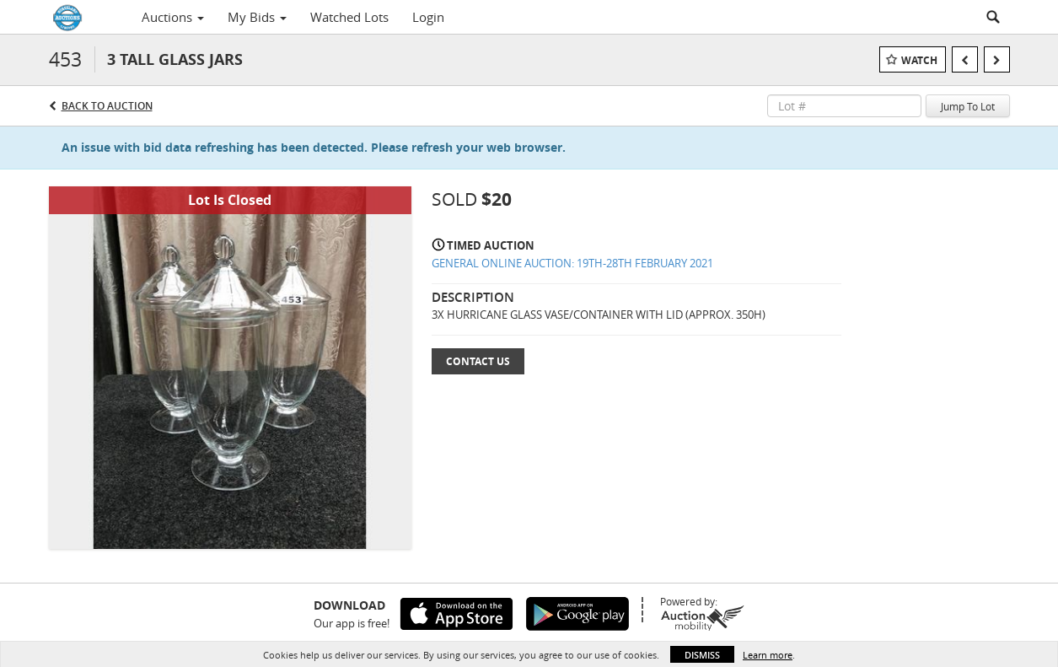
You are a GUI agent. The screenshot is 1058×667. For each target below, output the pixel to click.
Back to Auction (107, 106)
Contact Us (478, 361)
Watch (919, 60)
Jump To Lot (968, 106)
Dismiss (702, 654)
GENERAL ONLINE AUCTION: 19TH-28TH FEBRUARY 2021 (572, 263)
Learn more (767, 654)
